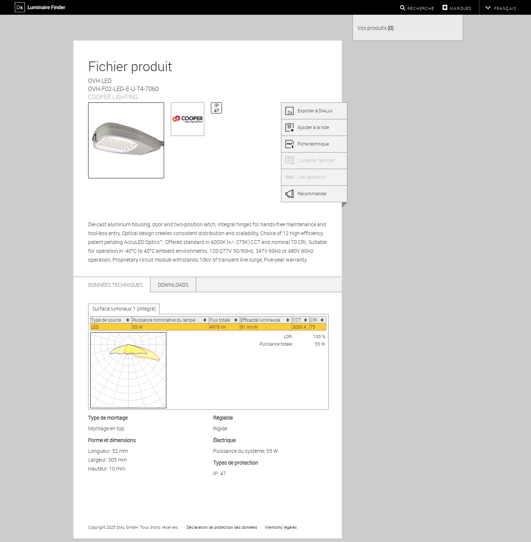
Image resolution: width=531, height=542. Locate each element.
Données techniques (115, 284)
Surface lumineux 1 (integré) (124, 308)
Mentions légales (281, 527)
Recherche (420, 8)
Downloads (173, 284)
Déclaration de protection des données (222, 527)
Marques (461, 8)
